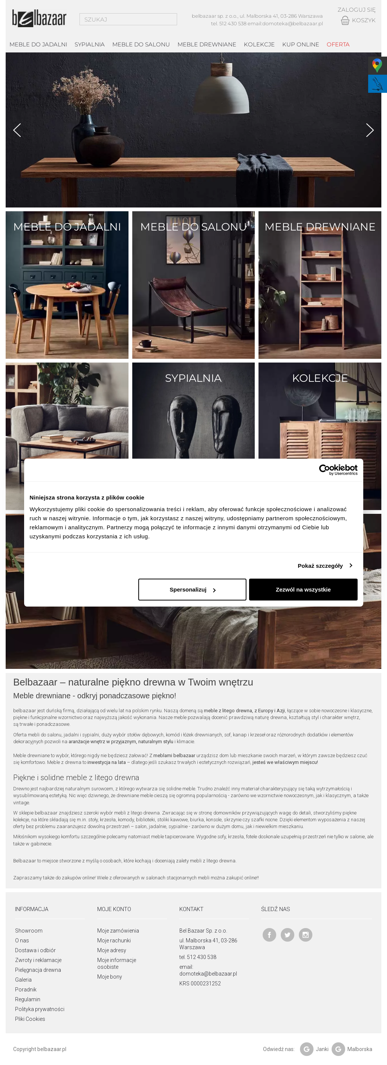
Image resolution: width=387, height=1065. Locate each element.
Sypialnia (90, 44)
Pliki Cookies (30, 1019)
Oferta (338, 44)
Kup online (300, 44)
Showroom (29, 931)
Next (370, 130)
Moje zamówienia (118, 931)
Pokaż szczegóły (320, 565)
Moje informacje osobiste (116, 963)
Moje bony (109, 977)
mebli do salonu (44, 735)
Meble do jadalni (38, 44)
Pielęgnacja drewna (38, 970)
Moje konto (114, 909)
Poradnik (26, 990)
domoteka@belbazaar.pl (292, 23)
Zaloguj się (357, 9)
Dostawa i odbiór (35, 950)
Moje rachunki (114, 940)
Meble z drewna (64, 762)
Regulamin (27, 999)
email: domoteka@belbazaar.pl (208, 970)
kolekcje (259, 44)
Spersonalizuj (193, 589)
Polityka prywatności (39, 1009)
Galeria (23, 980)
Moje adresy (111, 950)
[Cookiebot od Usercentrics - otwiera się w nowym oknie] (325, 469)
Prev (17, 130)
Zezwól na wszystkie (303, 589)
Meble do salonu (141, 44)
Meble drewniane (206, 44)
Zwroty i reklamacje (38, 960)
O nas (22, 940)
